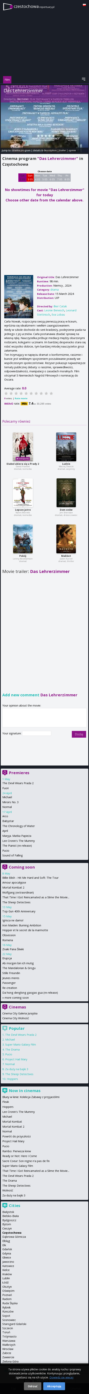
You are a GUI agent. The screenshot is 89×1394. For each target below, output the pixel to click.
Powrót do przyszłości (16, 1136)
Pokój (22, 556)
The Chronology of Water (18, 826)
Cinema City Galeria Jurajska (19, 1013)
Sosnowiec (9, 1320)
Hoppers (12, 1079)
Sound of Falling (12, 855)
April (5, 831)
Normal (7, 807)
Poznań (7, 1295)
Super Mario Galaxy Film (20, 1044)
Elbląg (6, 1241)
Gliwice (6, 1257)
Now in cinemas (25, 1090)
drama (54, 289)
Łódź (5, 1282)
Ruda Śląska (10, 1303)
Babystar (8, 821)
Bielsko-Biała (10, 1216)
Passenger (9, 983)
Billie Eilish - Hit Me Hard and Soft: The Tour (30, 877)
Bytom (6, 1224)
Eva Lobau (58, 314)
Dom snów (66, 509)
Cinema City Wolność (15, 1018)
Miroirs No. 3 (10, 802)
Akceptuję (54, 1386)
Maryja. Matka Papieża (16, 836)
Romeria (7, 940)
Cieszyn (7, 1228)
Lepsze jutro (23, 509)
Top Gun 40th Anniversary (18, 911)
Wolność (7, 1190)
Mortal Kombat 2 (13, 887)
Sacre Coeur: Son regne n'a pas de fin (26, 1161)
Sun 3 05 (30, 177)
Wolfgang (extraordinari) (18, 892)
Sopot (6, 1316)
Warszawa (8, 1340)
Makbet (66, 556)
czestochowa (34, 6)
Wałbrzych (8, 1345)
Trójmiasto (9, 1336)
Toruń (6, 1332)
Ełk (4, 1245)
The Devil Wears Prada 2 (18, 783)
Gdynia (6, 1253)
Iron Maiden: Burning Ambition (21, 925)
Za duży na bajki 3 (16, 1069)
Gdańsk (7, 1249)
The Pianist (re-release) (17, 845)
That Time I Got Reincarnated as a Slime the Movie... (35, 897)
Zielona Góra (10, 1361)
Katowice (8, 1266)
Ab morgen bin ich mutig (18, 963)
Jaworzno (8, 1261)
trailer (62, 150)
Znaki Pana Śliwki (13, 949)
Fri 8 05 (67, 177)
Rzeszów (8, 1311)
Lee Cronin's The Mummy (18, 841)
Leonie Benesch (54, 310)
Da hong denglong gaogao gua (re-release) (30, 992)
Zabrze (6, 1353)
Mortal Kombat (12, 1121)
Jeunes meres (10, 978)
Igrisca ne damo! (12, 920)
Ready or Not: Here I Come (19, 1156)
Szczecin (7, 1328)
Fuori (5, 788)
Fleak (5, 1102)
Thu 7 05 (59, 177)
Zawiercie (8, 1357)
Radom (7, 1299)
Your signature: (12, 733)
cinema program (21, 150)
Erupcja (7, 958)
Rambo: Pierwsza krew (16, 1151)
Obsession (9, 935)
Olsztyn (7, 1286)
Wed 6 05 (52, 177)
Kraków (7, 1274)
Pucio (5, 850)
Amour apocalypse (14, 882)
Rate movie (21, 398)
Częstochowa (11, 1232)
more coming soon (17, 997)
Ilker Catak (22, 99)
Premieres (19, 772)
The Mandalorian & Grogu (19, 968)
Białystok (8, 1212)
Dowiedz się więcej (61, 1377)
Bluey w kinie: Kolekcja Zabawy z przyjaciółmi (30, 1097)
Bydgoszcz (9, 1220)
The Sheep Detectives (16, 902)
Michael (7, 797)
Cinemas (17, 1007)
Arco (5, 816)
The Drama (12, 1049)
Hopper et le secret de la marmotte (25, 930)
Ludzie (66, 463)
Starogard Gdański (14, 1324)
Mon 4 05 (37, 177)
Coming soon (22, 867)
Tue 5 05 (44, 177)
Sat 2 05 (22, 177)
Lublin (6, 1278)
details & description (45, 150)
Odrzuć (32, 1386)
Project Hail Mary (16, 1059)
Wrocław (7, 1349)
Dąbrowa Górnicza (14, 1237)
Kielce (6, 1270)
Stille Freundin (11, 973)
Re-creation (9, 988)
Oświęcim (8, 1291)
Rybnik (6, 1307)
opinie (72, 150)
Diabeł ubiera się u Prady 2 (23, 463)
